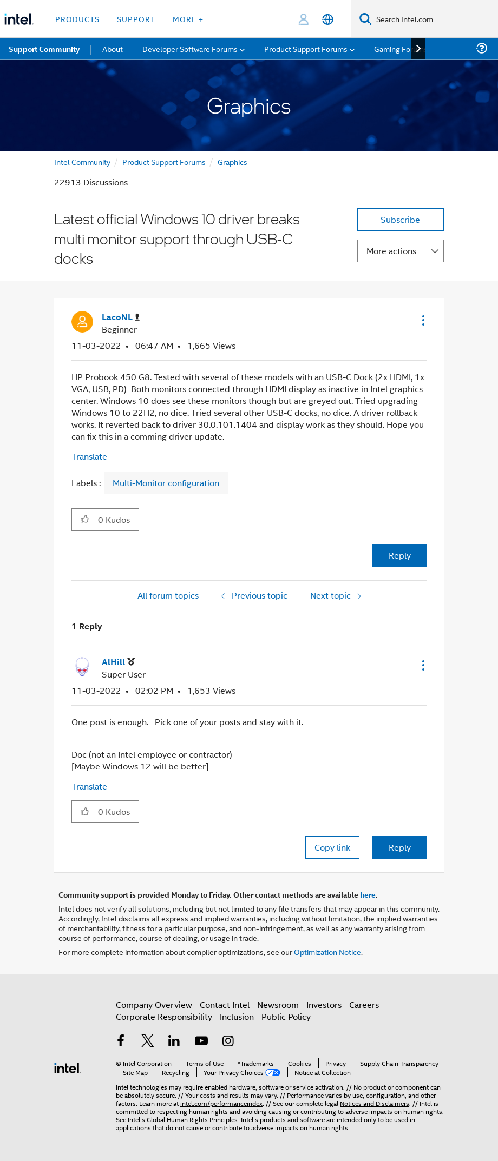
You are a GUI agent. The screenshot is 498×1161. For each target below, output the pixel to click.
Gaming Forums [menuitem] (401, 48)
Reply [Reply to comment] (400, 847)
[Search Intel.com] (435, 19)
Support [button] (136, 18)
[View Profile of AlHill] (118, 662)
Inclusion (237, 1016)
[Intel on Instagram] (228, 1042)
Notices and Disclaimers (374, 1103)
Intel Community (82, 161)
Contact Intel (225, 1004)
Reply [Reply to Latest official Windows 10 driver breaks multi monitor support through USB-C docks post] (400, 555)
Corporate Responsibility (164, 1016)
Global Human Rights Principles (192, 1119)
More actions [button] (391, 250)
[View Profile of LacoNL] (121, 317)
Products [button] (77, 18)
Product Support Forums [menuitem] (306, 48)
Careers (364, 1004)
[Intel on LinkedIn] (174, 1042)
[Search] (365, 18)
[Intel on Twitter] (148, 1042)
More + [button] (188, 18)
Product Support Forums (164, 161)
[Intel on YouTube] (201, 1042)
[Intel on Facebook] (121, 1042)
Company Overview (154, 1004)
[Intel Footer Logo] (67, 1066)
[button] (422, 320)
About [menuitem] (112, 48)
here (368, 894)
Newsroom (278, 1004)
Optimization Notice (327, 951)
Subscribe (400, 219)
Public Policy (286, 1016)
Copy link (332, 847)
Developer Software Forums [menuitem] (190, 48)
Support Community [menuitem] (44, 49)
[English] (327, 19)
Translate (89, 456)
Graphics (232, 161)
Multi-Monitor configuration (166, 483)
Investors (324, 1004)
